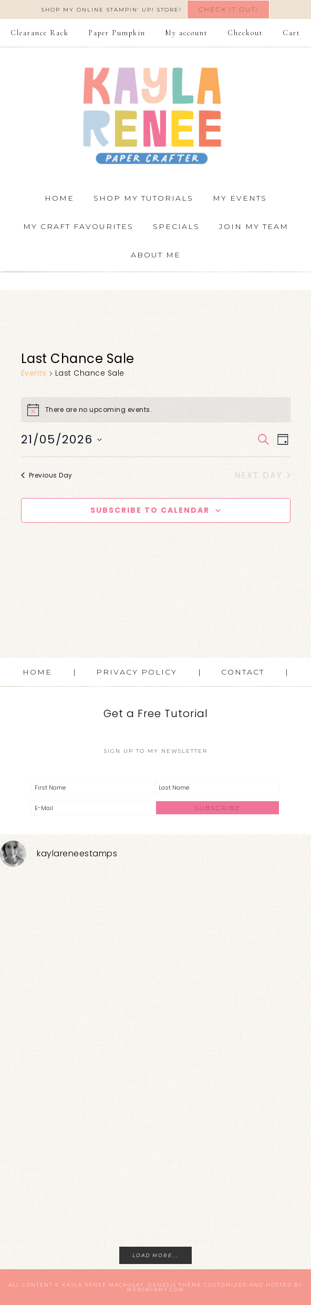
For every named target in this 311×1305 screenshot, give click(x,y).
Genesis (162, 1285)
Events (34, 373)
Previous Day (46, 475)
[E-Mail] (94, 808)
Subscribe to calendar (150, 510)
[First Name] (94, 787)
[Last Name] (217, 787)
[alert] (156, 409)
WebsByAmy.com (155, 1289)
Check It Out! (228, 9)
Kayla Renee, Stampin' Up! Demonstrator (155, 115)
